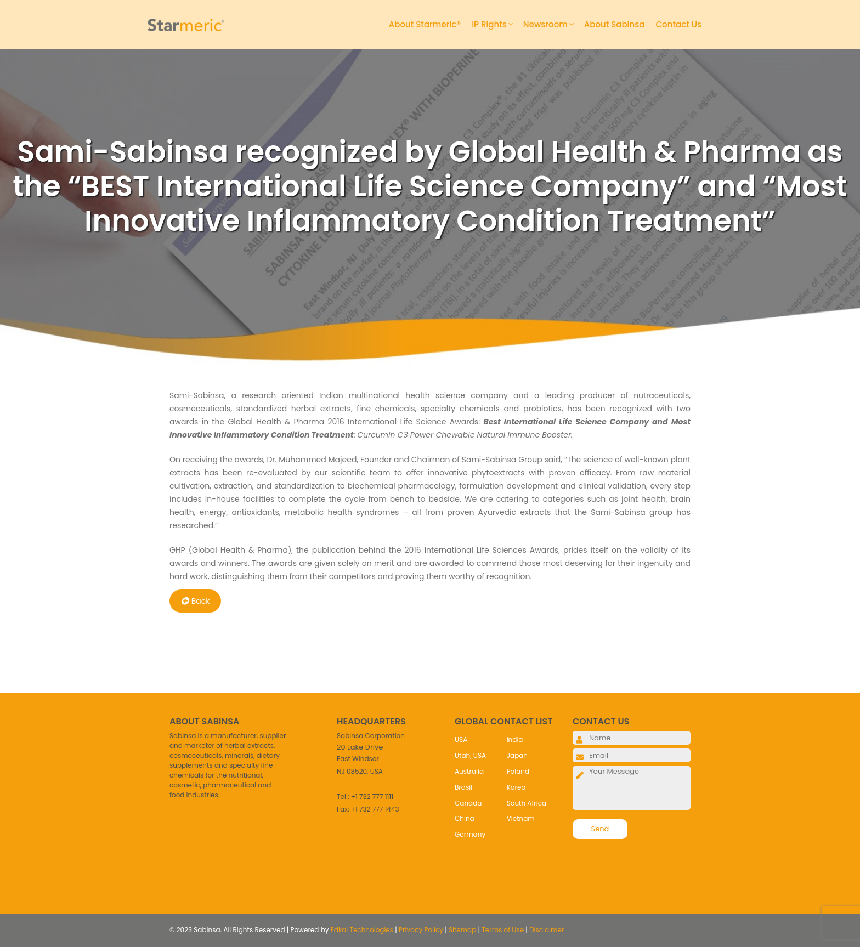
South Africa (527, 803)
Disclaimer (546, 929)
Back (195, 601)
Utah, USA (470, 755)
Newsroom (553, 24)
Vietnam (521, 818)
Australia (469, 771)
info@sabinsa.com (367, 821)
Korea (516, 787)
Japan (517, 755)
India (515, 739)
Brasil (463, 787)
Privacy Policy (421, 929)
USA (461, 739)
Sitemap (462, 929)
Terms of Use (503, 929)
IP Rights (497, 24)
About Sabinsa (614, 24)
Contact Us (679, 24)
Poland (518, 771)
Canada (468, 803)
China (464, 818)
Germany (470, 834)
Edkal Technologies (362, 929)
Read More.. (188, 807)
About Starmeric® (425, 24)
